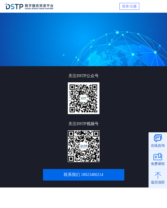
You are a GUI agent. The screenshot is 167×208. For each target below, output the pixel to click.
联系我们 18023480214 (83, 174)
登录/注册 (129, 6)
